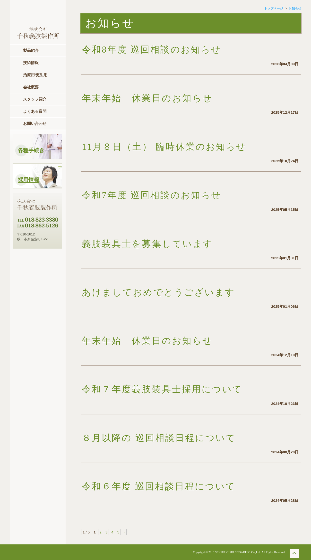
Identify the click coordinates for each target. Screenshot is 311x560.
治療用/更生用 (35, 75)
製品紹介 (31, 50)
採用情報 (28, 180)
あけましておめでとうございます (158, 292)
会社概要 (31, 87)
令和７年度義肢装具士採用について (162, 389)
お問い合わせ (34, 123)
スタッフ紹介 (34, 99)
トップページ (273, 8)
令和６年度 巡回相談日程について (169, 486)
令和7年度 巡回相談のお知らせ (161, 195)
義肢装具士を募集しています (147, 244)
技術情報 (31, 63)
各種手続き (31, 150)
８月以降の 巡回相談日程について (169, 438)
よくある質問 (34, 111)
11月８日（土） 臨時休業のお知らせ (164, 147)
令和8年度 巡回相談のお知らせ (161, 50)
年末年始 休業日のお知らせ (147, 98)
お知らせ (295, 8)
